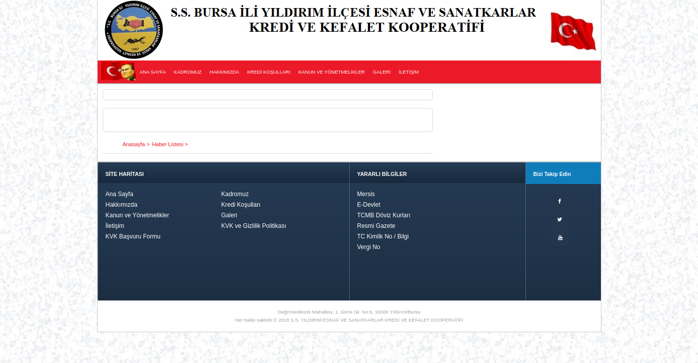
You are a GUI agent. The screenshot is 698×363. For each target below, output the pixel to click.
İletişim (115, 225)
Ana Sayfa (119, 194)
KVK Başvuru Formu (133, 236)
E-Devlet (368, 204)
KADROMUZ (188, 72)
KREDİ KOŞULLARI (268, 72)
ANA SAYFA (153, 72)
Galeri (229, 215)
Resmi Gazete (376, 225)
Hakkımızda (121, 204)
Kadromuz (235, 194)
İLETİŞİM (409, 72)
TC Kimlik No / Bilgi (383, 236)
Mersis (366, 194)
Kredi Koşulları (241, 204)
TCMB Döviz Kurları (384, 215)
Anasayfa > (136, 144)
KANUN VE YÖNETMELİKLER (331, 72)
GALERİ (382, 72)
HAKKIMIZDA (224, 72)
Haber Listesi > (170, 144)
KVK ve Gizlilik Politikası (253, 225)
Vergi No (368, 247)
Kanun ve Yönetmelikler (138, 215)
